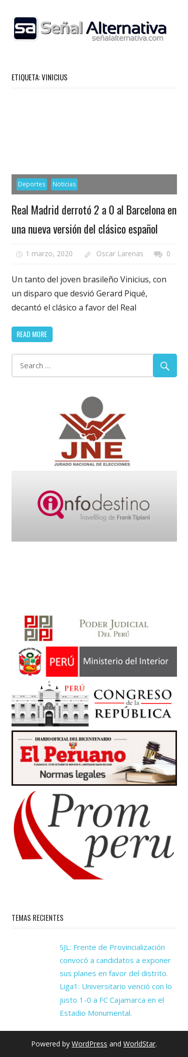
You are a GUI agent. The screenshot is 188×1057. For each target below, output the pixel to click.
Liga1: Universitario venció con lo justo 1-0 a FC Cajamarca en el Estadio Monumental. (116, 999)
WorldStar (139, 1043)
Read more (32, 334)
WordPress (89, 1043)
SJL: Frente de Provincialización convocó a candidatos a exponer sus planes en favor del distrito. (115, 960)
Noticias (64, 184)
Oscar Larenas (119, 253)
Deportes (31, 184)
